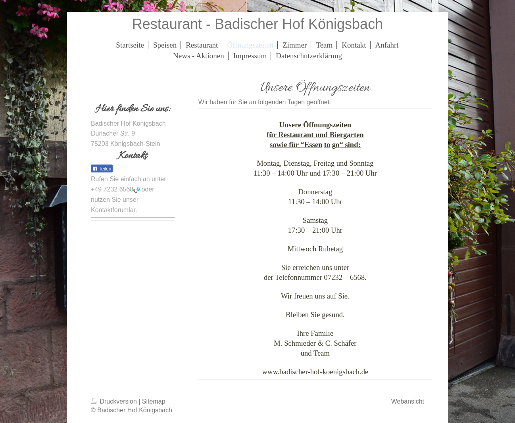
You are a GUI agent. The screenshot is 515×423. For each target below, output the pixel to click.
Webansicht (407, 401)
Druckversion (114, 401)
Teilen (101, 169)
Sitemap (153, 401)
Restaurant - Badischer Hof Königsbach (257, 24)
